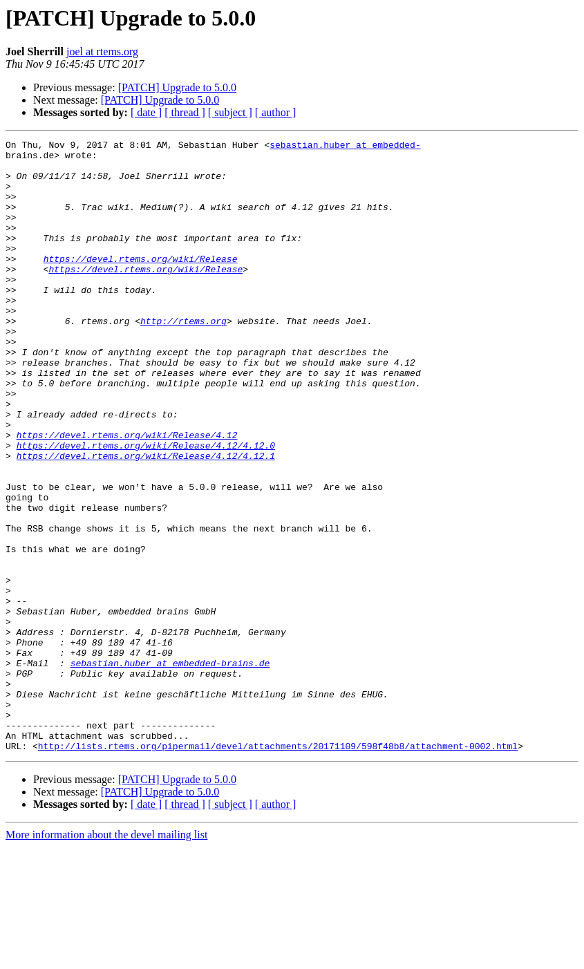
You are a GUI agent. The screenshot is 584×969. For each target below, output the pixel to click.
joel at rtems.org (102, 51)
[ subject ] (230, 112)
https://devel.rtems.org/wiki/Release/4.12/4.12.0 (146, 507)
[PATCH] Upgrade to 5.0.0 (177, 87)
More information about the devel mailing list (106, 957)
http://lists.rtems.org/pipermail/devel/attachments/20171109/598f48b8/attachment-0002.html (278, 868)
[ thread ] (184, 112)
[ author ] (275, 112)
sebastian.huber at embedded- (345, 146)
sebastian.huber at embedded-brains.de (170, 768)
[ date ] (146, 112)
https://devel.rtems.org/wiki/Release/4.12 (127, 495)
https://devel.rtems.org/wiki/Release (141, 283)
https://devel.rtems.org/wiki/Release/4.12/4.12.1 (146, 520)
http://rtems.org (183, 358)
